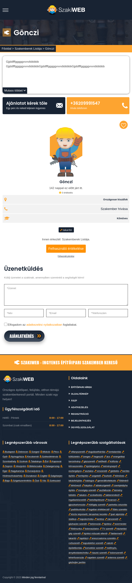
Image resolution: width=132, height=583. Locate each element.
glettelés (113, 471)
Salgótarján (55, 476)
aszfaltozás (104, 490)
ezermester (119, 524)
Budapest (9, 451)
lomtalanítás (113, 451)
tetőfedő (101, 461)
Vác (43, 480)
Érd (45, 461)
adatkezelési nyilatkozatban (44, 324)
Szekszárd (53, 480)
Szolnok (22, 461)
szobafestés (94, 495)
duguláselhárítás (95, 451)
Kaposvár (55, 461)
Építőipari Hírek (81, 387)
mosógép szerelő (86, 490)
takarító (66, 230)
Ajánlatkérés (22, 336)
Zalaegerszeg (51, 466)
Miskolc (45, 451)
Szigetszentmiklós (21, 480)
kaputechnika (85, 519)
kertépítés (82, 476)
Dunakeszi (30, 476)
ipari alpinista (116, 514)
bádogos (88, 480)
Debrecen (22, 451)
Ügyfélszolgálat (83, 427)
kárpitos (87, 485)
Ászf (74, 400)
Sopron (8, 466)
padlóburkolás (77, 509)
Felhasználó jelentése (66, 256)
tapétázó (83, 538)
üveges (86, 456)
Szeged (34, 451)
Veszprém (19, 466)
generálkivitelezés (105, 480)
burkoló (107, 476)
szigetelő (95, 476)
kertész (99, 519)
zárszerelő (111, 519)
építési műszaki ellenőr (94, 533)
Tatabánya (35, 461)
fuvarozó (111, 500)
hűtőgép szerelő (95, 504)
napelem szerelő (94, 557)
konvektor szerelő (93, 548)
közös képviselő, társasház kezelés (88, 514)
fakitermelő (115, 533)
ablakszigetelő (102, 485)
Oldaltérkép (79, 394)
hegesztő (97, 456)
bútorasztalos (90, 528)
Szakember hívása (114, 208)
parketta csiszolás (116, 504)
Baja (6, 480)
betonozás (94, 524)
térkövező (75, 485)
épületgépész (92, 466)
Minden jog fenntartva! (34, 577)
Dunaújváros (32, 471)
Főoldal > (8, 48)
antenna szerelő (114, 557)
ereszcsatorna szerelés (102, 538)
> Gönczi (48, 48)
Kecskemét (32, 456)
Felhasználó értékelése (66, 248)
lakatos (82, 495)
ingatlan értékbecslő (97, 509)
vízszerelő (100, 471)
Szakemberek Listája (29, 48)
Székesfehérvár (49, 456)
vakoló (108, 543)
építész (107, 524)
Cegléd (42, 476)
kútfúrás (113, 461)
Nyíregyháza (16, 456)
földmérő (122, 480)
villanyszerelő (77, 451)
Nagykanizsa (16, 471)
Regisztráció (80, 414)
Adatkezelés (79, 407)
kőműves (118, 476)
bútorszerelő (115, 552)
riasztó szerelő (98, 552)
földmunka (75, 528)
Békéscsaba (34, 466)
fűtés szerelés (118, 509)
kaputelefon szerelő (92, 543)
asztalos (88, 471)
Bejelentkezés (81, 420)
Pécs (55, 451)
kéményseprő (109, 466)
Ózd (35, 480)
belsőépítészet (95, 500)
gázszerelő (88, 461)
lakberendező (111, 495)
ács (107, 456)
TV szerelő (106, 528)
